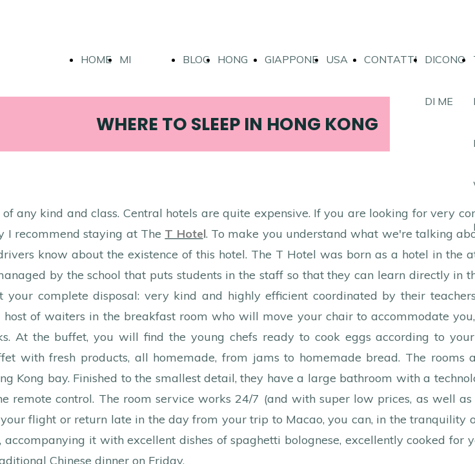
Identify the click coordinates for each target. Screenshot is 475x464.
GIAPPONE (291, 59)
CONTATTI (390, 59)
